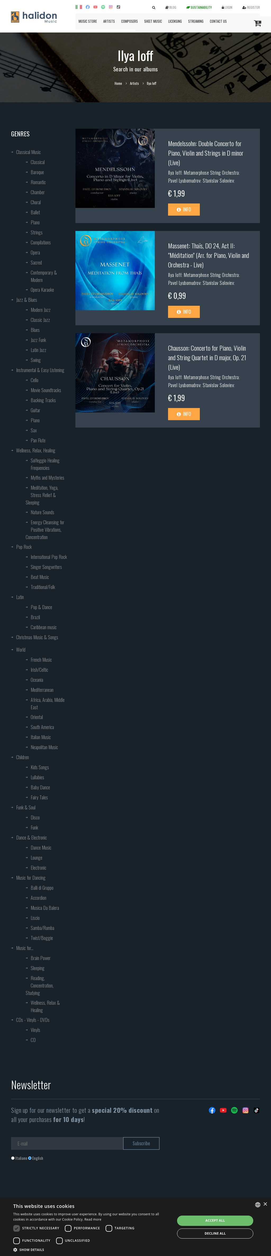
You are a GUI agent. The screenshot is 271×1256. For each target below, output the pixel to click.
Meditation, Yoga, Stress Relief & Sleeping (42, 495)
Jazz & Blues (26, 299)
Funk (34, 827)
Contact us (218, 21)
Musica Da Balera (45, 907)
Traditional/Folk (43, 586)
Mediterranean (42, 689)
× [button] (265, 1204)
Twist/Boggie (42, 937)
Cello (34, 380)
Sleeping (37, 968)
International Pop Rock (49, 556)
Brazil (35, 617)
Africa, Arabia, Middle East (48, 703)
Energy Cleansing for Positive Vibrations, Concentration (45, 529)
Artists (109, 21)
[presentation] (51, 1182)
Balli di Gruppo (42, 887)
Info (184, 209)
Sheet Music (153, 21)
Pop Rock (24, 546)
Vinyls (35, 1029)
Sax (34, 430)
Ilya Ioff (175, 172)
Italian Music (41, 737)
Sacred (36, 262)
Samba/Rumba (42, 927)
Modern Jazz (41, 309)
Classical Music (28, 152)
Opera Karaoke (42, 289)
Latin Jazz (38, 349)
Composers (129, 21)
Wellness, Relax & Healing (45, 1006)
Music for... (24, 947)
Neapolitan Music (44, 747)
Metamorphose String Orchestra (211, 172)
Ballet (35, 212)
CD (33, 1039)
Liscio (35, 917)
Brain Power (41, 957)
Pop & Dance (41, 607)
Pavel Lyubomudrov (184, 180)
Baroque (37, 172)
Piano (35, 222)
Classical (38, 162)
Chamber (38, 192)
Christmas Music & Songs (37, 637)
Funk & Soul (25, 807)
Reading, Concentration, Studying (39, 985)
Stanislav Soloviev (218, 180)
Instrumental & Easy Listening (40, 370)
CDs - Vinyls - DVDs (32, 1019)
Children (22, 757)
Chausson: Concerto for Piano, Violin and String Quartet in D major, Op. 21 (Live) (207, 357)
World (20, 649)
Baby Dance (40, 787)
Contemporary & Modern (44, 276)
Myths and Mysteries (47, 477)
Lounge (36, 857)
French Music (41, 659)
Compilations (41, 242)
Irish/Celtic (39, 669)
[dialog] (135, 1227)
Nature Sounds (42, 512)
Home (118, 83)
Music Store (88, 21)
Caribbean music (44, 627)
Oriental (37, 716)
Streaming (196, 21)
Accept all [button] (215, 1220)
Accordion (38, 897)
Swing (36, 359)
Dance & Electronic (31, 837)
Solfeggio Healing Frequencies (45, 464)
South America (42, 727)
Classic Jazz (40, 319)
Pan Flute (38, 440)
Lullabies (37, 777)
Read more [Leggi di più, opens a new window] (92, 1219)
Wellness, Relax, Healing (35, 450)
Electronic (38, 867)
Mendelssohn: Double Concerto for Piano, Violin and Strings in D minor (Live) (205, 152)
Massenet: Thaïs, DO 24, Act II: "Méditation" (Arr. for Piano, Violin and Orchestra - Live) (208, 255)
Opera (35, 252)
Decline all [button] (215, 1233)
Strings (37, 232)
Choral (36, 202)
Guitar (35, 410)
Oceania (37, 679)
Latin (20, 597)
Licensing (175, 21)
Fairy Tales (39, 797)
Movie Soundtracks (46, 390)
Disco (35, 817)
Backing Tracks (43, 400)
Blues (35, 329)
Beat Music (40, 576)
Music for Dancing (31, 877)
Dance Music (41, 847)
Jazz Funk (38, 339)
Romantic (38, 182)
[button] (91, 1249)
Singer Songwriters (46, 566)
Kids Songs (40, 767)
